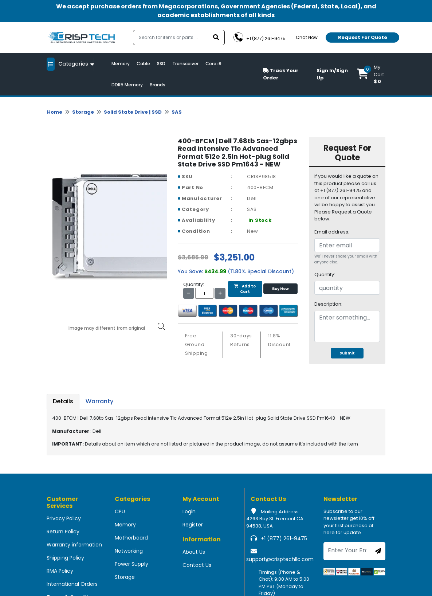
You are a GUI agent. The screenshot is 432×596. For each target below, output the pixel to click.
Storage (83, 112)
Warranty (99, 401)
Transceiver (185, 63)
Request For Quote (362, 37)
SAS (177, 112)
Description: (328, 304)
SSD (161, 63)
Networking (129, 550)
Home (54, 112)
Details (63, 401)
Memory (120, 63)
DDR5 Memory (127, 85)
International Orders (72, 584)
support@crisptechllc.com (280, 559)
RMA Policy (60, 571)
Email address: (331, 231)
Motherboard (131, 537)
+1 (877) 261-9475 (284, 538)
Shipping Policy (65, 557)
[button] (371, 74)
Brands (157, 85)
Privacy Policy (64, 518)
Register (192, 524)
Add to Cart (245, 288)
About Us (193, 552)
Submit (347, 353)
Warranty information (74, 544)
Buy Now (280, 288)
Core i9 (213, 63)
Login (189, 511)
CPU (120, 511)
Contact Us (196, 565)
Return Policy (63, 531)
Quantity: (324, 274)
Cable (143, 63)
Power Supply (131, 564)
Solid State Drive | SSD (133, 112)
